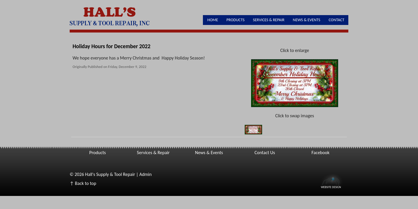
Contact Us (265, 152)
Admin (145, 174)
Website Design (331, 186)
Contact (336, 19)
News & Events (306, 19)
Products (235, 19)
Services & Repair (268, 19)
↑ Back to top (83, 183)
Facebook (320, 152)
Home (212, 19)
